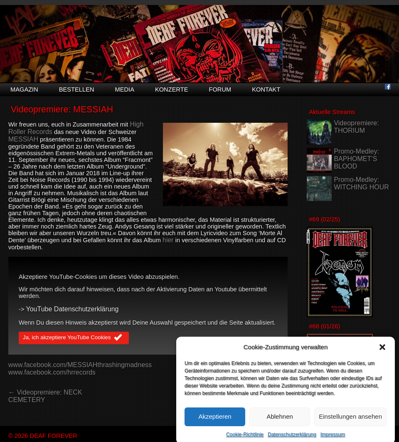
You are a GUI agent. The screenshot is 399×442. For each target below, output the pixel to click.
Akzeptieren (214, 421)
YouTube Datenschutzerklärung (72, 309)
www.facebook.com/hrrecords (52, 372)
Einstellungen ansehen (350, 421)
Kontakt (266, 89)
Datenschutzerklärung (292, 439)
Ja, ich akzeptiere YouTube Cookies (74, 338)
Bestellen (76, 89)
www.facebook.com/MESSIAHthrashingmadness (80, 364)
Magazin (24, 89)
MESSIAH (23, 139)
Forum (220, 89)
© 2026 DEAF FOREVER (42, 435)
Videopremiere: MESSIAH (62, 109)
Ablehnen (279, 421)
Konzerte (171, 89)
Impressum (332, 439)
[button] (382, 351)
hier (168, 239)
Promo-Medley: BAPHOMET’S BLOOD (356, 159)
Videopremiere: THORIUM (356, 126)
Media (124, 89)
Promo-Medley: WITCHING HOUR (361, 183)
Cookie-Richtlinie (245, 439)
